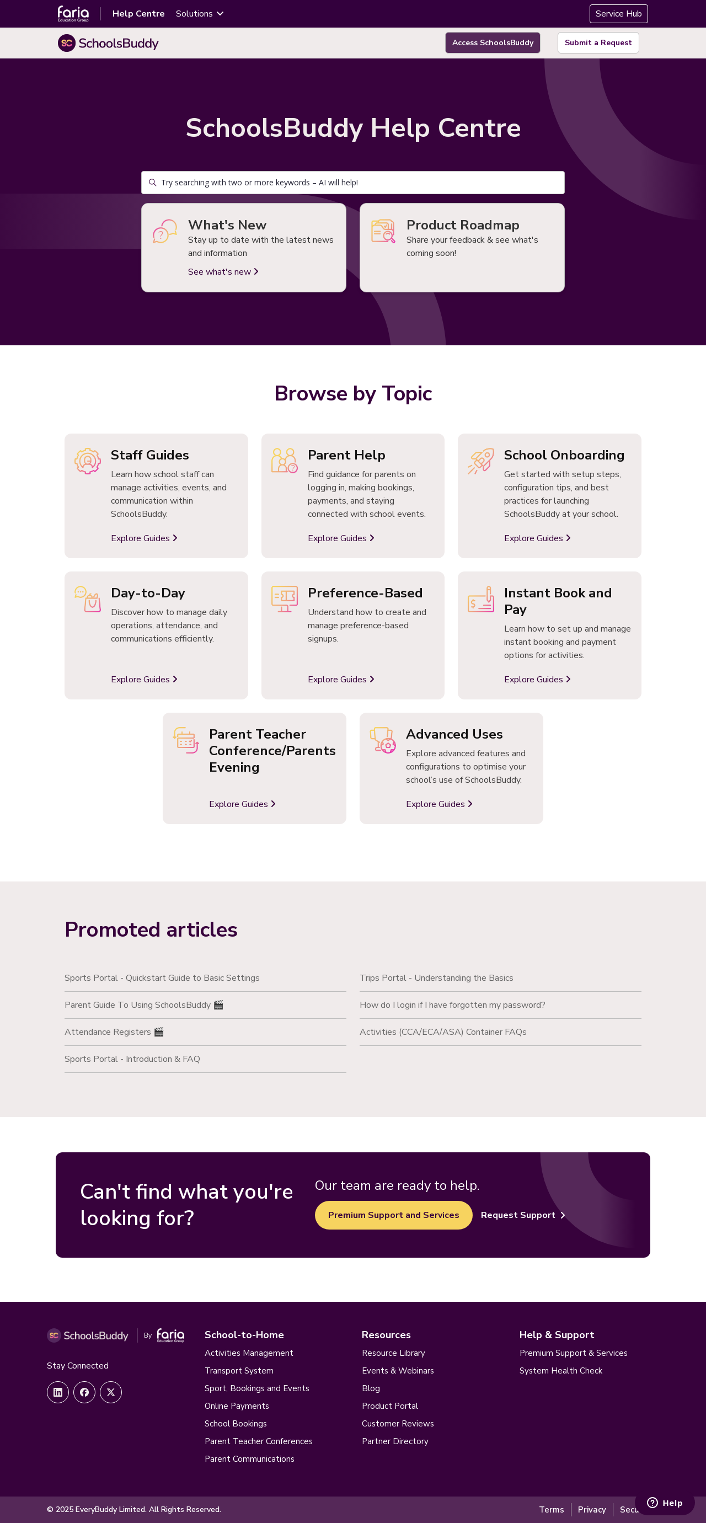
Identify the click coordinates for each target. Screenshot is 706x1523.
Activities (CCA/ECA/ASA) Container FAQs (443, 1032)
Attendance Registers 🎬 (114, 1032)
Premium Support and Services (393, 1215)
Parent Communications (250, 1459)
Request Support (523, 1215)
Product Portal (390, 1406)
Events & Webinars (398, 1370)
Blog (371, 1388)
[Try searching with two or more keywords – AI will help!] (353, 182)
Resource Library (393, 1353)
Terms (551, 1509)
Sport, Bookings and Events (257, 1388)
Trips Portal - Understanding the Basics (437, 978)
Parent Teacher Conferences (259, 1441)
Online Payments (237, 1406)
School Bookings (236, 1423)
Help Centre (139, 14)
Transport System (239, 1370)
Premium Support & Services (574, 1353)
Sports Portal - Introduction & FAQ (132, 1059)
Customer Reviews (398, 1423)
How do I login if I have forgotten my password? (452, 1005)
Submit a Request (598, 43)
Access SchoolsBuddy (492, 43)
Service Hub (619, 14)
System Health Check (561, 1370)
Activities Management (249, 1353)
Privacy (592, 1509)
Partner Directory (395, 1441)
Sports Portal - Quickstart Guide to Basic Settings (162, 978)
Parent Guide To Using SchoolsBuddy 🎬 (144, 1005)
